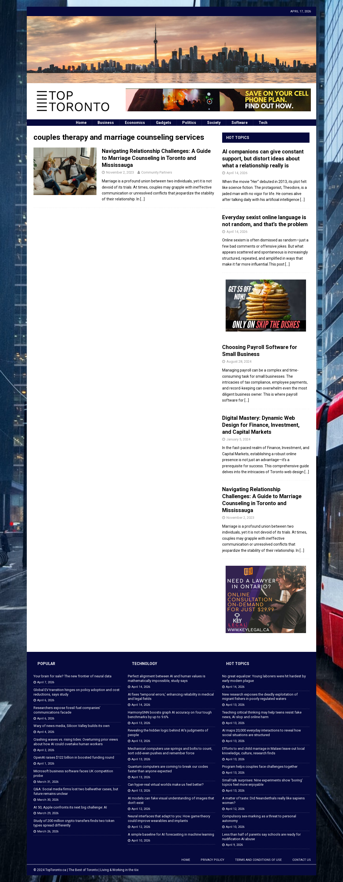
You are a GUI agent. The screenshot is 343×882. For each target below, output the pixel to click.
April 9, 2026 (234, 845)
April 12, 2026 (141, 809)
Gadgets (163, 122)
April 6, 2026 (45, 700)
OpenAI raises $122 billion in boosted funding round (73, 757)
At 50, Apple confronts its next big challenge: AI (70, 807)
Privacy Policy (212, 860)
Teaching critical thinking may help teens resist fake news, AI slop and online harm (261, 714)
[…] (142, 199)
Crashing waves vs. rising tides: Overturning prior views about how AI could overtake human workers (75, 741)
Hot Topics (237, 137)
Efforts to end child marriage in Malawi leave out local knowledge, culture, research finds (263, 751)
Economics (135, 122)
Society (214, 122)
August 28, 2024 (238, 361)
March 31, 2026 (47, 782)
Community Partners (156, 172)
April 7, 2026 (45, 682)
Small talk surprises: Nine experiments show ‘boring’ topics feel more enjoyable (262, 782)
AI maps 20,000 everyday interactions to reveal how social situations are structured (261, 732)
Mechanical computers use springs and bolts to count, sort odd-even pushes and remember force (170, 751)
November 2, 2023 (120, 172)
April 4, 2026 (45, 732)
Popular (46, 664)
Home (81, 122)
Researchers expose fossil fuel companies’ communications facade (66, 710)
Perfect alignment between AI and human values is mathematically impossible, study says (166, 678)
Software (240, 122)
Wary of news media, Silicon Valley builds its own (71, 726)
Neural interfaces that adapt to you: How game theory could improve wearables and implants (169, 818)
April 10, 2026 (141, 840)
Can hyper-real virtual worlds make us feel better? (166, 784)
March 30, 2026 (47, 800)
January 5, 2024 (238, 439)
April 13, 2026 (141, 723)
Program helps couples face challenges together (259, 767)
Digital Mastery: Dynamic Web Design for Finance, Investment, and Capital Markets (261, 425)
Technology (144, 664)
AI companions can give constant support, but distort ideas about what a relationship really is (263, 158)
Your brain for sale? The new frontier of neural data (72, 676)
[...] (302, 199)
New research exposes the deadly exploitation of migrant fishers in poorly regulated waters (260, 696)
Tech (263, 122)
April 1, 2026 (45, 763)
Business (106, 122)
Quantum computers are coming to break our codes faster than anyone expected (168, 769)
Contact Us (301, 860)
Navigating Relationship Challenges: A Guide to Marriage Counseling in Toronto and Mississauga (156, 158)
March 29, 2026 (47, 813)
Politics (189, 122)
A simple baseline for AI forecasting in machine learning (171, 834)
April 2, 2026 (45, 750)
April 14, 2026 (236, 173)
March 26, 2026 (47, 831)
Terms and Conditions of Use (258, 860)
